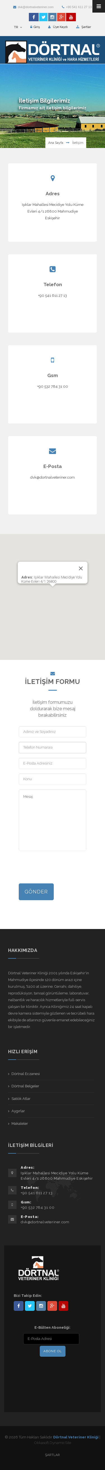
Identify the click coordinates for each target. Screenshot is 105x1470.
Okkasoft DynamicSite (52, 1443)
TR (18, 27)
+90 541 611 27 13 (77, 7)
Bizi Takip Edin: (28, 1295)
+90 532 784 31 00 (52, 386)
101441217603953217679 (52, 1306)
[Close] (80, 568)
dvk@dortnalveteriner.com (33, 7)
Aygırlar (18, 1111)
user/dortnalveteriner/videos (63, 1306)
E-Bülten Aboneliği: (52, 1327)
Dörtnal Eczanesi (25, 1074)
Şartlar (83, 27)
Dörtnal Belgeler (25, 1086)
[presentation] (61, 868)
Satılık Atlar (21, 1099)
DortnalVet (30, 1306)
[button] (52, 592)
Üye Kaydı (58, 27)
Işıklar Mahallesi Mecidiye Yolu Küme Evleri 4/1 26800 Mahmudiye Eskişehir (52, 211)
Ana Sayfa (55, 143)
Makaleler (19, 1123)
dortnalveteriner (41, 1306)
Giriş (35, 27)
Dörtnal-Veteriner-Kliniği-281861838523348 (19, 1306)
